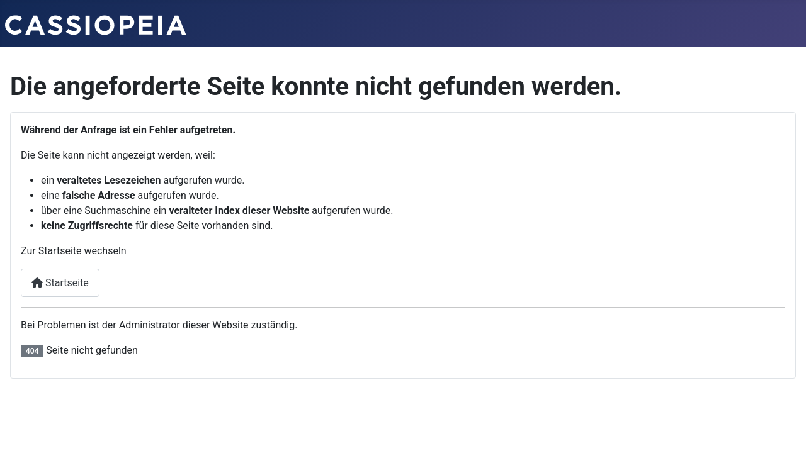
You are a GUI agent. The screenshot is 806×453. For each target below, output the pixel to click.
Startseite (60, 283)
